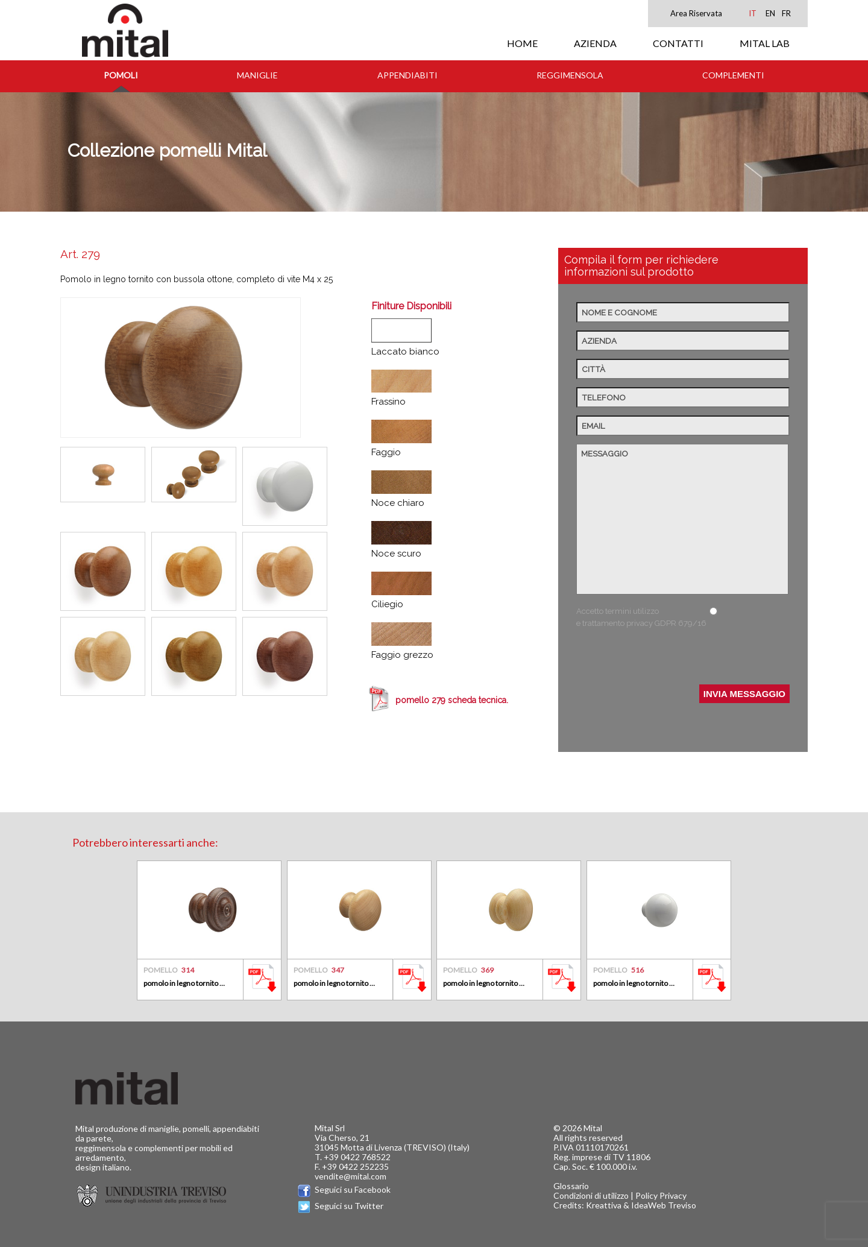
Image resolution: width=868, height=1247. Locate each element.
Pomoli (121, 75)
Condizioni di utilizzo (591, 1195)
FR (786, 13)
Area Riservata (696, 13)
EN (770, 13)
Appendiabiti (407, 75)
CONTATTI (678, 43)
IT (752, 13)
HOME (522, 43)
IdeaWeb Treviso (663, 1205)
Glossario (571, 1186)
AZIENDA (595, 43)
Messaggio (682, 519)
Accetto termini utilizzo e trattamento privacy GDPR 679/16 (641, 617)
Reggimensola (569, 75)
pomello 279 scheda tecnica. (451, 700)
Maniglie (257, 75)
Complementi (733, 75)
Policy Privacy (661, 1195)
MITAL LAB (765, 43)
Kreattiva (603, 1205)
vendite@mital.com (350, 1176)
